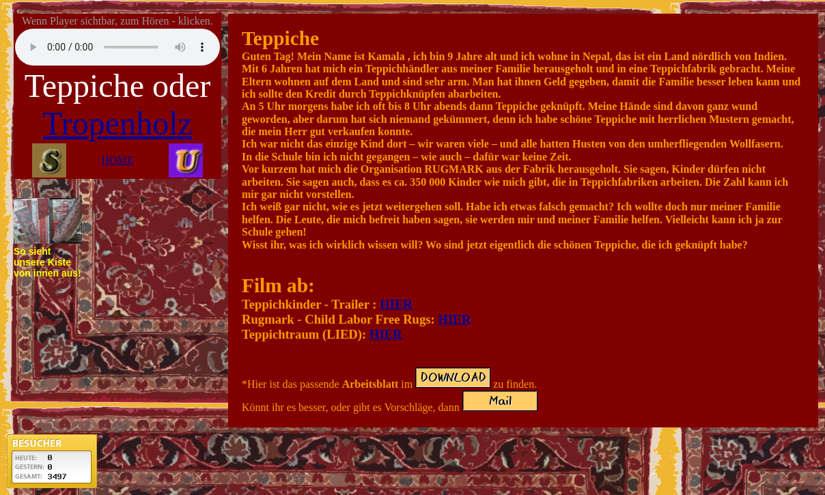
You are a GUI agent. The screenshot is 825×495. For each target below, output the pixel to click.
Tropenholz (117, 123)
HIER (396, 304)
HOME (117, 160)
